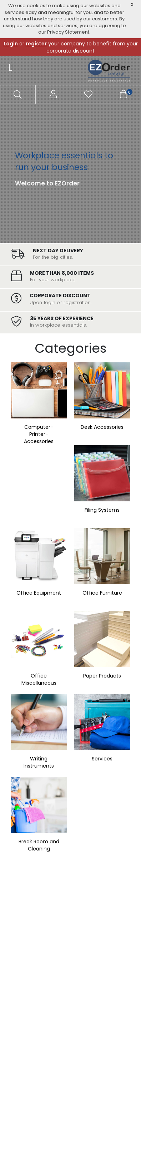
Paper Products (102, 675)
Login (11, 43)
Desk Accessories (102, 427)
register (36, 43)
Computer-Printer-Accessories (39, 434)
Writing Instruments (39, 762)
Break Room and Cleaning (39, 845)
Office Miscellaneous (38, 679)
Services (102, 758)
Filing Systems (102, 509)
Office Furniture (102, 592)
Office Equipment (38, 592)
